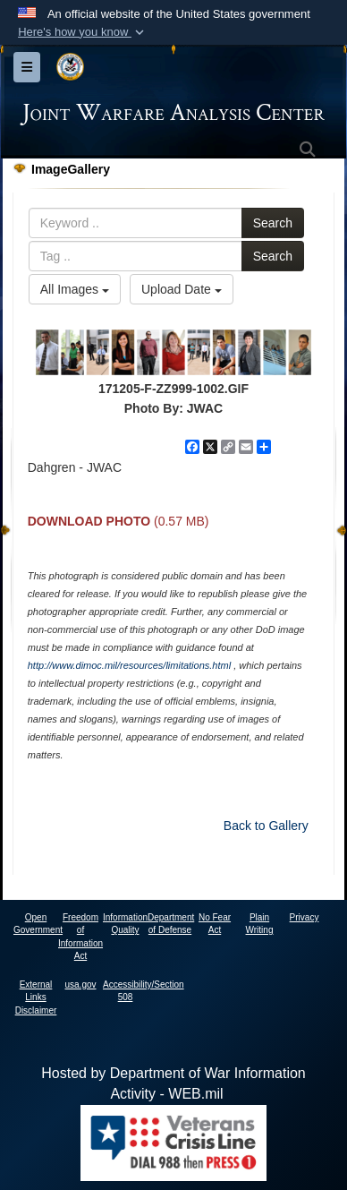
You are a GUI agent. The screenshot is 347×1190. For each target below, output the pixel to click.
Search (272, 223)
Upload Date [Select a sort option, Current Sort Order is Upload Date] (181, 289)
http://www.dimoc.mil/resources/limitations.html (129, 665)
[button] (83, 32)
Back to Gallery (266, 825)
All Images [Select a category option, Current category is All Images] (74, 289)
